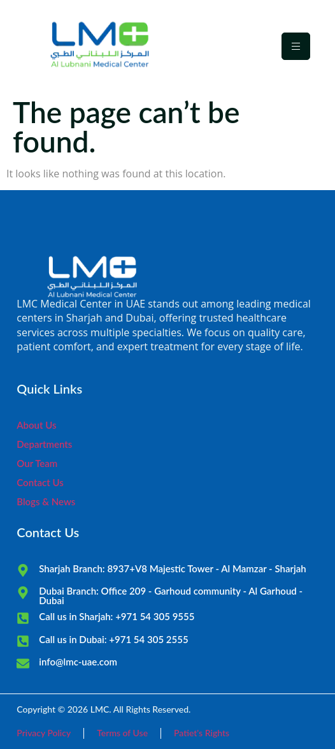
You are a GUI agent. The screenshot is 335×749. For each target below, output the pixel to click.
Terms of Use (122, 732)
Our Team (37, 463)
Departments (44, 444)
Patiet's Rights (201, 732)
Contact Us (40, 482)
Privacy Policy (44, 732)
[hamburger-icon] (296, 46)
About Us (36, 425)
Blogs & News (46, 501)
